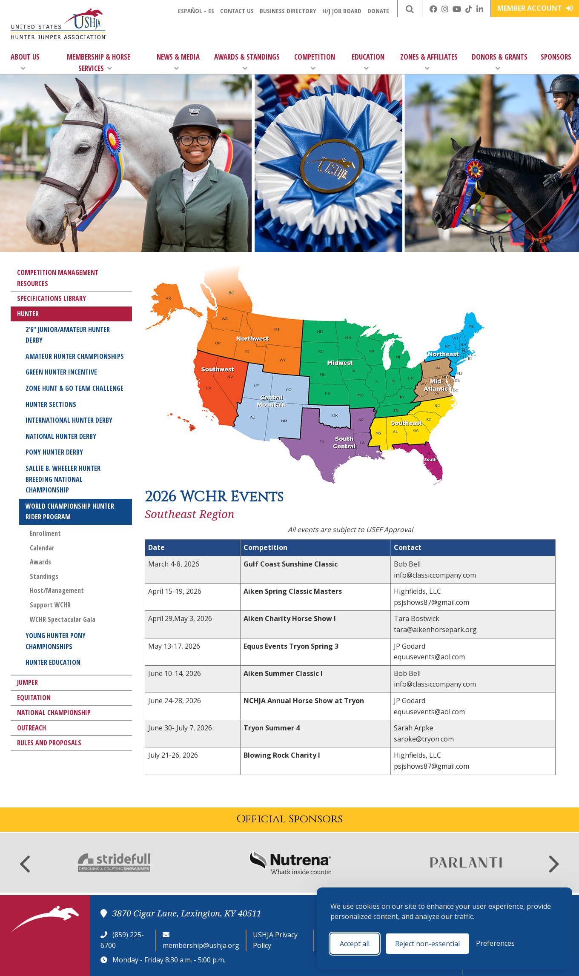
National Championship (54, 712)
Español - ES (196, 10)
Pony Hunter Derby (54, 452)
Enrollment (45, 533)
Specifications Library (51, 298)
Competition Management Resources (57, 278)
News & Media (178, 62)
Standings (44, 576)
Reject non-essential (427, 943)
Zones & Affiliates (429, 62)
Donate (378, 10)
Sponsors (556, 57)
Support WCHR (50, 605)
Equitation (34, 697)
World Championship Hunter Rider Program (70, 511)
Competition (314, 62)
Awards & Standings (247, 62)
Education (368, 62)
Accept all (355, 943)
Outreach (31, 728)
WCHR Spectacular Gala (62, 619)
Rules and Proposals (49, 742)
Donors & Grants (499, 62)
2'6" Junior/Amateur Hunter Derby (68, 335)
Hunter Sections (51, 404)
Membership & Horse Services (98, 62)
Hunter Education (53, 662)
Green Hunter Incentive (61, 372)
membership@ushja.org (201, 945)
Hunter (28, 313)
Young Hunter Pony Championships (56, 641)
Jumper (27, 682)
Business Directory (288, 10)
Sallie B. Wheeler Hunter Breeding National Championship (63, 479)
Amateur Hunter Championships (75, 356)
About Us (25, 62)
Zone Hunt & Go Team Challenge (74, 388)
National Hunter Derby (61, 436)
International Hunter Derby (69, 420)
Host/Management (57, 590)
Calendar (42, 547)
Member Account (535, 8)
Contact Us (237, 10)
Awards (40, 562)
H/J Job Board (341, 10)
